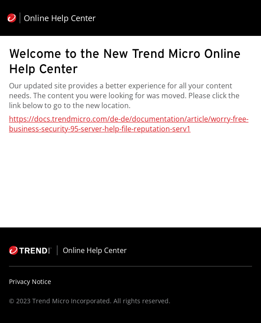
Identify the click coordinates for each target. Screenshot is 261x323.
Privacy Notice (30, 281)
